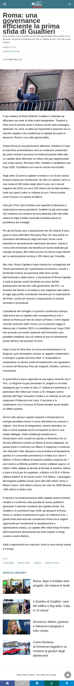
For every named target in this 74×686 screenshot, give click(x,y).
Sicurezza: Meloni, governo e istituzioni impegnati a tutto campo (51, 626)
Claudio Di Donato (11, 51)
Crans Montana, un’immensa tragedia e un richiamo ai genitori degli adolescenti (51, 647)
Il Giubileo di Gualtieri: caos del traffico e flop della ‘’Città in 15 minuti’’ (50, 606)
